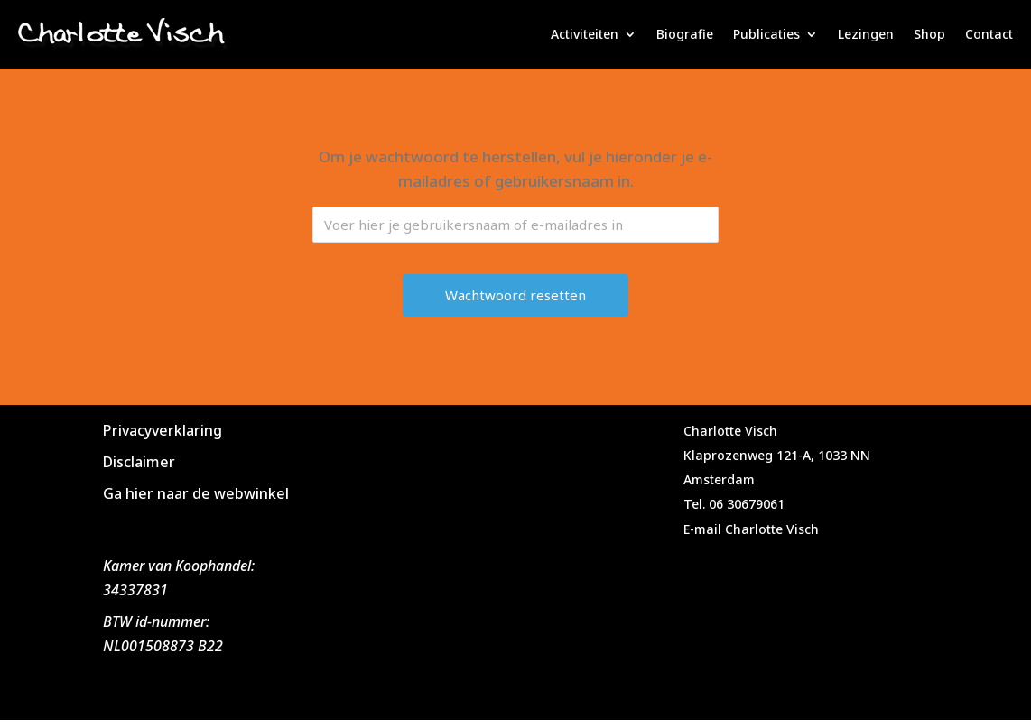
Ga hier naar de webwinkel (196, 493)
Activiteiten (584, 33)
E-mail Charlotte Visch (751, 529)
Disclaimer (139, 462)
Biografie (684, 33)
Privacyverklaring (162, 430)
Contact (989, 33)
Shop (929, 33)
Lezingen (866, 33)
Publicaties (766, 33)
